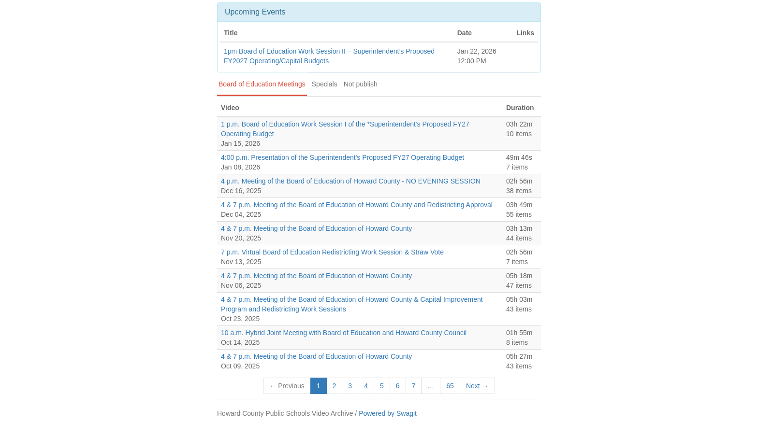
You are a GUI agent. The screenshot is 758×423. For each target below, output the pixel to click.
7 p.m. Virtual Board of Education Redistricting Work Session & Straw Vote (332, 252)
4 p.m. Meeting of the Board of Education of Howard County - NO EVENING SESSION (351, 181)
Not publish (361, 84)
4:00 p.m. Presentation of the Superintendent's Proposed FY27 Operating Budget (342, 157)
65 (450, 386)
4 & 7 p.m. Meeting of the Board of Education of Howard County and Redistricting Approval (357, 205)
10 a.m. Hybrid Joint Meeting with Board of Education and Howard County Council (343, 333)
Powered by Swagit (388, 413)
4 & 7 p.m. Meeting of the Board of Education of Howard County (316, 228)
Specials (324, 84)
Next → (477, 386)
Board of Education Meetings (262, 84)
